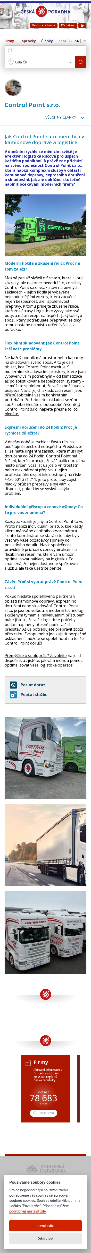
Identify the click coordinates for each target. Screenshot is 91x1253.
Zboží (62, 41)
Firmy (9, 41)
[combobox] (40, 62)
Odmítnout (45, 1238)
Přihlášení (67, 25)
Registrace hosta (43, 25)
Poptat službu (29, 694)
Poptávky (27, 41)
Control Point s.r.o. (32, 105)
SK (77, 41)
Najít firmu (43, 1113)
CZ (71, 41)
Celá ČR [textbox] (21, 62)
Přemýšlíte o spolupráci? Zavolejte (36, 655)
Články (47, 41)
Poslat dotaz (27, 685)
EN (84, 41)
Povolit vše (45, 1226)
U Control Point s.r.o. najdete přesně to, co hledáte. (42, 409)
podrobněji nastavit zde (27, 1211)
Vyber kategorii (82, 117)
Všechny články (60, 117)
